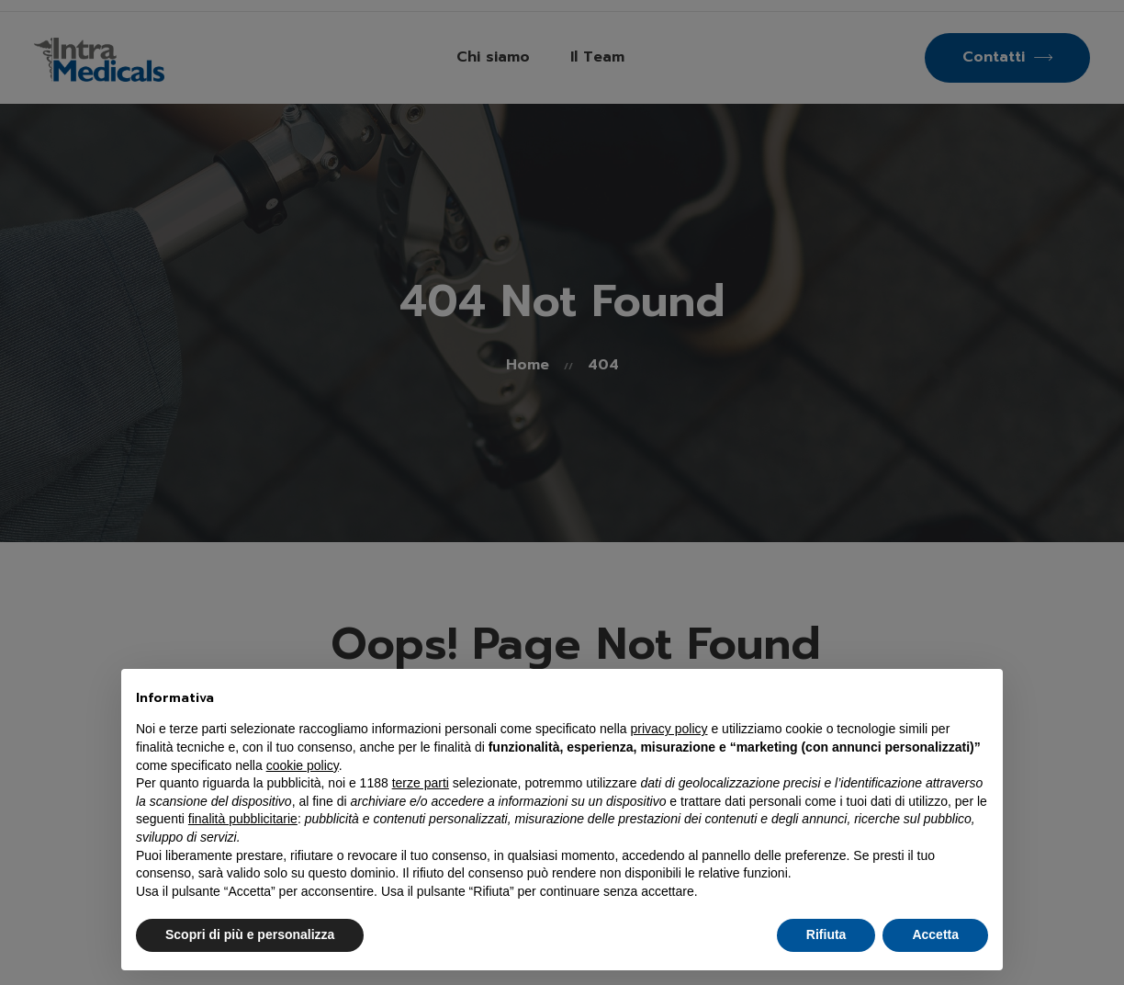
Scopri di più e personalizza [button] (249, 934)
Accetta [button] (935, 934)
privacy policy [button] (669, 728)
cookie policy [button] (302, 765)
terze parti (420, 783)
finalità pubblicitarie (243, 818)
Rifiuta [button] (826, 934)
